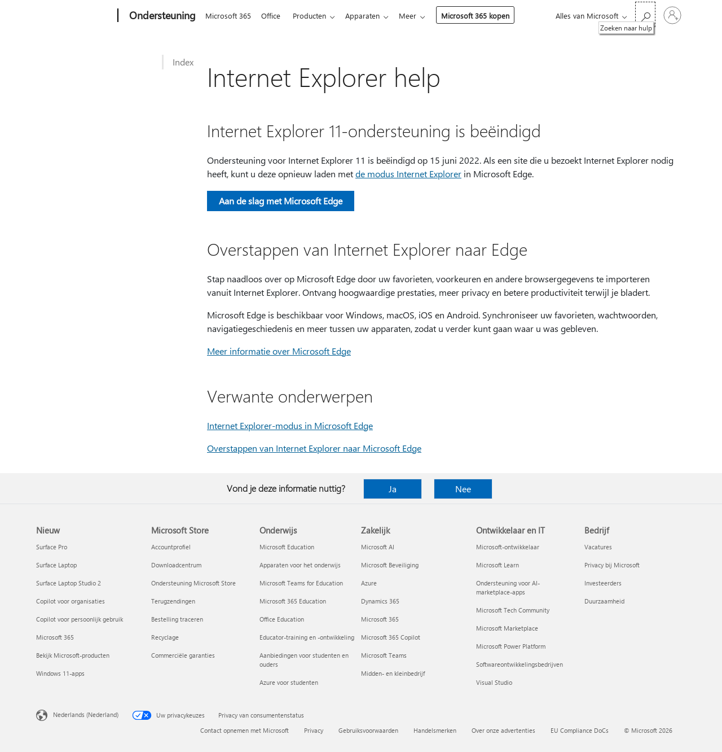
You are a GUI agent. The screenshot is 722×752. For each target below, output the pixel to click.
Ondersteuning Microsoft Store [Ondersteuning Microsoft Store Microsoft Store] (193, 583)
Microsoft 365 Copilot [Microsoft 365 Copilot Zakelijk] (390, 637)
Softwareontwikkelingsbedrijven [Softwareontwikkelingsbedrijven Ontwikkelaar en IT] (519, 664)
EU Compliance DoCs (580, 730)
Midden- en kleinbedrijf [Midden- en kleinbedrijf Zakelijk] (393, 673)
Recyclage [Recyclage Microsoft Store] (165, 637)
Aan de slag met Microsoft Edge (280, 201)
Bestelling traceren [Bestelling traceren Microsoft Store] (177, 619)
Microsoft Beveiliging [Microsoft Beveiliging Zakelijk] (390, 565)
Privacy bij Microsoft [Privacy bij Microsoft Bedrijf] (612, 565)
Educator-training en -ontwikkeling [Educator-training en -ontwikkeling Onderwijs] (306, 637)
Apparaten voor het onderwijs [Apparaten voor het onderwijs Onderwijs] (300, 565)
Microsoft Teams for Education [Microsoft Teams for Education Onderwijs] (301, 583)
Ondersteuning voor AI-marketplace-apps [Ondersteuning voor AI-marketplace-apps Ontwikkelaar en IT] (508, 587)
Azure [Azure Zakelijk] (369, 583)
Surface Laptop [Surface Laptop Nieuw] (56, 565)
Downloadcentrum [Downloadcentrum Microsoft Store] (176, 565)
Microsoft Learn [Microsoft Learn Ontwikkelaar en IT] (497, 565)
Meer (416, 15)
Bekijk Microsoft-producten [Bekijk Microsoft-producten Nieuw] (72, 655)
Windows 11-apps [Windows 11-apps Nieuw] (60, 673)
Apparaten (369, 15)
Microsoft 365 (228, 15)
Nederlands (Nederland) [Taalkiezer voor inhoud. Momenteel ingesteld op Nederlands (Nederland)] (85, 714)
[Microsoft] (74, 16)
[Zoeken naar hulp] (645, 14)
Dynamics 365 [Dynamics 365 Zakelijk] (380, 601)
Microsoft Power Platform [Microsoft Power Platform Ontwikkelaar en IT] (510, 646)
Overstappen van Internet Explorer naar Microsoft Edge (314, 448)
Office (273, 15)
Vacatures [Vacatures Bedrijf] (598, 547)
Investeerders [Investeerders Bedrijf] (603, 583)
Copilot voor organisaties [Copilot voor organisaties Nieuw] (70, 601)
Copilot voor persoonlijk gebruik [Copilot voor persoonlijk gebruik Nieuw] (79, 619)
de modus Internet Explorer (408, 174)
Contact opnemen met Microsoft (244, 730)
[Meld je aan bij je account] (672, 15)
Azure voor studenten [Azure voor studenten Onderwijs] (288, 682)
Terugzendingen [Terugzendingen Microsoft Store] (173, 601)
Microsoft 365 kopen (484, 15)
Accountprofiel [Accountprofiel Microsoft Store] (171, 547)
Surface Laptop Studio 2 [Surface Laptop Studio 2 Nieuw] (68, 583)
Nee (463, 489)
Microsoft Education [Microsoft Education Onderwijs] (286, 547)
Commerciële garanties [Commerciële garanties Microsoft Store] (183, 655)
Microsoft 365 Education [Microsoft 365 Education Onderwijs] (292, 601)
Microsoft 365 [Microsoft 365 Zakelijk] (380, 619)
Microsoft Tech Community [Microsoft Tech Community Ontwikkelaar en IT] (512, 610)
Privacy (313, 730)
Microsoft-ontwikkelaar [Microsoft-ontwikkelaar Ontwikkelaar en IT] (507, 547)
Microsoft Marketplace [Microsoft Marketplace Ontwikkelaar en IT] (507, 628)
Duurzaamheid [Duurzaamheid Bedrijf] (604, 601)
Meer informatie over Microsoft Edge (279, 351)
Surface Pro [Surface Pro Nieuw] (51, 547)
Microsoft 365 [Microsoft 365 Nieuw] (55, 637)
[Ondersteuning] (161, 16)
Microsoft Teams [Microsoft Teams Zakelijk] (384, 655)
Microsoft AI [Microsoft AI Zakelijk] (377, 547)
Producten (314, 15)
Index (183, 62)
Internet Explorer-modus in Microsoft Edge (290, 425)
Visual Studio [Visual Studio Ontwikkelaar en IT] (494, 682)
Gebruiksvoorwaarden (368, 730)
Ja (393, 489)
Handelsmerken (434, 730)
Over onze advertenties (503, 730)
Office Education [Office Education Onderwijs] (281, 619)
